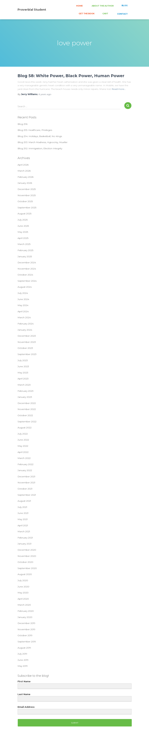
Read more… (119, 89)
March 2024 (24, 317)
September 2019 (27, 641)
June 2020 (23, 586)
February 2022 (25, 464)
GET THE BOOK (87, 13)
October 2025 (25, 201)
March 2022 (24, 458)
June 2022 (23, 439)
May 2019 (23, 666)
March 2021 (24, 531)
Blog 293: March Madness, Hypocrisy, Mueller (42, 142)
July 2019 (22, 653)
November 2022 (27, 409)
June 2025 (23, 225)
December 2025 (27, 189)
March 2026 (24, 170)
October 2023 (25, 348)
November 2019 (26, 629)
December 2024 (27, 262)
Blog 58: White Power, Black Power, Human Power (71, 75)
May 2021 (23, 519)
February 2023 (25, 391)
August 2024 (25, 286)
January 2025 (25, 256)
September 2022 (27, 421)
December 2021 (26, 476)
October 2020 (25, 562)
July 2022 (23, 433)
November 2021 (26, 482)
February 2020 (26, 611)
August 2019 (24, 647)
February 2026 (25, 177)
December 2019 (26, 623)
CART (105, 13)
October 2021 (25, 488)
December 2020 (27, 549)
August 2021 (24, 500)
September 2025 (27, 207)
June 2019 (23, 660)
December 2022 (27, 403)
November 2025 (27, 195)
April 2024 (23, 311)
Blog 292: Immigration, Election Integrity (40, 148)
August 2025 (24, 213)
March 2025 (24, 244)
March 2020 (24, 604)
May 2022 (23, 445)
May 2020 (23, 592)
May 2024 (23, 305)
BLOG (125, 5)
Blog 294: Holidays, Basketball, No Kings (40, 136)
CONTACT (122, 14)
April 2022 (23, 452)
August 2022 (25, 427)
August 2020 (25, 574)
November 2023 (27, 342)
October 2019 (25, 635)
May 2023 (23, 372)
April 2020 (23, 598)
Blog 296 (22, 124)
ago (45, 94)
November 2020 (27, 556)
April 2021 (23, 525)
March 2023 (24, 384)
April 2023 (23, 378)
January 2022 (25, 470)
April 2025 (23, 238)
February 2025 (25, 250)
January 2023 (25, 397)
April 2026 (23, 164)
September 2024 (27, 280)
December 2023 (27, 335)
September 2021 (27, 494)
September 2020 (27, 568)
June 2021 (23, 513)
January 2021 (25, 543)
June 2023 (23, 366)
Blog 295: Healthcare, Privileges (35, 130)
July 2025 (23, 219)
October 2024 (25, 274)
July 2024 (23, 293)
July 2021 (22, 507)
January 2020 (25, 617)
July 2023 (23, 360)
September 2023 (27, 354)
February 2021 (25, 537)
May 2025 (23, 231)
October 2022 (25, 415)
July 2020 (23, 580)
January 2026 (25, 183)
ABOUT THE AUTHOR (102, 6)
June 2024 (23, 299)
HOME (79, 6)
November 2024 (27, 268)
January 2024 (25, 329)
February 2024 (26, 323)
